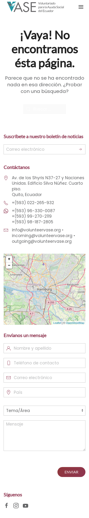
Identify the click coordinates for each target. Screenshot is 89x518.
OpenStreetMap (75, 322)
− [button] (9, 265)
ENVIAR (71, 472)
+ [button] (9, 259)
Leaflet (57, 322)
